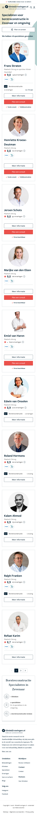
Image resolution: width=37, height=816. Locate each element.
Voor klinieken (23, 781)
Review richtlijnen (24, 763)
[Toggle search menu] (31, 7)
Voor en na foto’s (7, 777)
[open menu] (3, 7)
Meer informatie (18, 95)
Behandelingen (6, 763)
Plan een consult (18, 101)
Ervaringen (5, 773)
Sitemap (5, 812)
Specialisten (6, 770)
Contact (21, 771)
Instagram (5, 790)
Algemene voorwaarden (17, 812)
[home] (16, 7)
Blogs (3, 781)
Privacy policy (30, 812)
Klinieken (5, 766)
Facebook (5, 794)
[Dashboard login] (34, 7)
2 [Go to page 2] (20, 670)
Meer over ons (6, 751)
